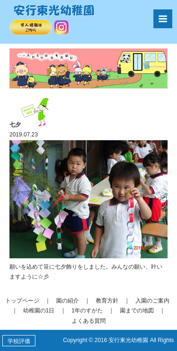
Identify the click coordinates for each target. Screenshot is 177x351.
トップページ (22, 300)
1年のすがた (87, 310)
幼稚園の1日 (39, 310)
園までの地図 (137, 310)
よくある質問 (89, 321)
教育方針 (107, 300)
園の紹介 (67, 300)
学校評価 (19, 341)
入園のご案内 (152, 300)
